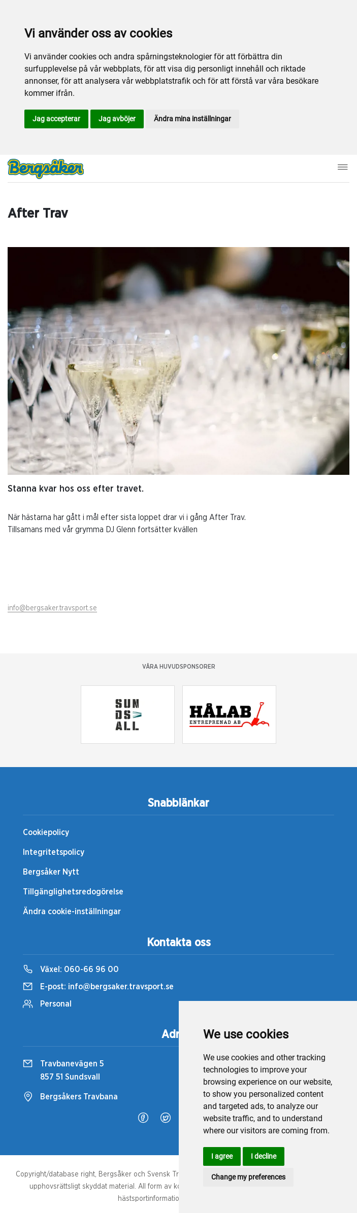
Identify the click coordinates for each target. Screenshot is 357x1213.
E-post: (98, 986)
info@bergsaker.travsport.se (52, 608)
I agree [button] (222, 1156)
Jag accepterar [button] (56, 119)
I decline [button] (263, 1156)
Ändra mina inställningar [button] (192, 119)
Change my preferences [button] (248, 1177)
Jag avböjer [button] (117, 119)
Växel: (71, 969)
